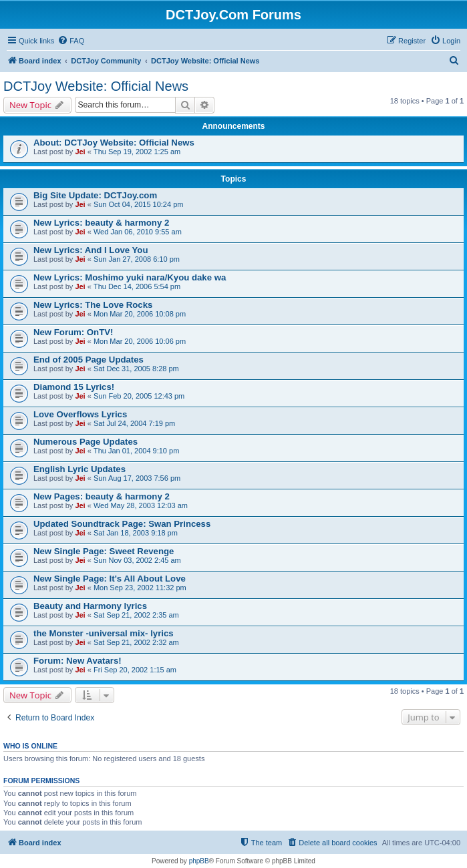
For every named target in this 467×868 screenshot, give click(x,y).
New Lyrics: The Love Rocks (92, 305)
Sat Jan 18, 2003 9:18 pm (136, 533)
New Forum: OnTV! (73, 332)
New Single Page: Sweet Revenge (103, 551)
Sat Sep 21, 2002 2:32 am (136, 642)
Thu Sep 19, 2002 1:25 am (137, 152)
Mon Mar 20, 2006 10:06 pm (140, 341)
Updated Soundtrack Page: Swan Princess (121, 524)
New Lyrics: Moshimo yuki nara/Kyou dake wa (129, 277)
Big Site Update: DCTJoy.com (95, 195)
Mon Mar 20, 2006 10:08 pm (140, 314)
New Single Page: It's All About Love (109, 579)
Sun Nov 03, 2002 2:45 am (137, 560)
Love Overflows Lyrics (80, 414)
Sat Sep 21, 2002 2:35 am (136, 615)
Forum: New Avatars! (77, 661)
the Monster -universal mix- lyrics (103, 633)
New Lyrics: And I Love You (90, 250)
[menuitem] (70, 41)
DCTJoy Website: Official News (95, 86)
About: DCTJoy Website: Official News (113, 143)
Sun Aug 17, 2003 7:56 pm (137, 478)
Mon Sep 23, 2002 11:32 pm (140, 588)
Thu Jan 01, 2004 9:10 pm (136, 451)
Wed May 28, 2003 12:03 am (141, 505)
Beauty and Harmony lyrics (90, 606)
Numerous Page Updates (85, 442)
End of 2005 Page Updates (88, 360)
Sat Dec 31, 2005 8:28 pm (136, 369)
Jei (80, 152)
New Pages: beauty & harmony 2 (101, 496)
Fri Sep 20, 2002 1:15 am (135, 670)
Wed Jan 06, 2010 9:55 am (138, 232)
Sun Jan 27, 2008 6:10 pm (137, 259)
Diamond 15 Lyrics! (73, 387)
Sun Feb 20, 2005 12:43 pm (139, 396)
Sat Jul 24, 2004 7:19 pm (134, 423)
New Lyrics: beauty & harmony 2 (101, 223)
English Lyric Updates (79, 469)
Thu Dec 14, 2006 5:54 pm (137, 286)
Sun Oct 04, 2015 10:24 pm (139, 204)
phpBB (199, 861)
